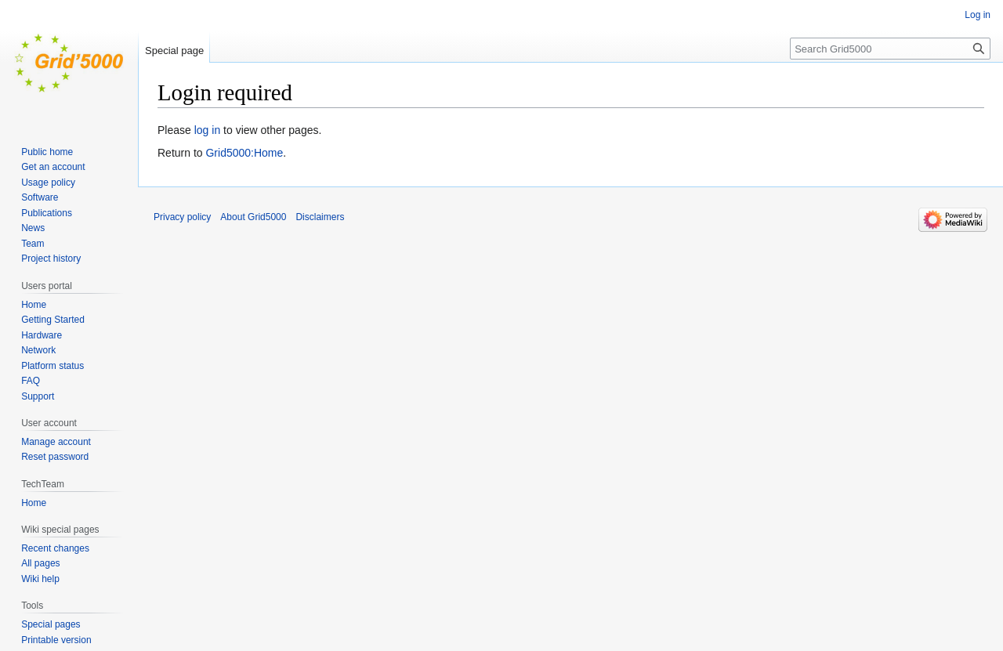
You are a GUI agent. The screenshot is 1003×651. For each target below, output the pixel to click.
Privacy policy (182, 217)
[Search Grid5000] (890, 49)
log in (207, 130)
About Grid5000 (253, 217)
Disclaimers (319, 217)
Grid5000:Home (244, 152)
